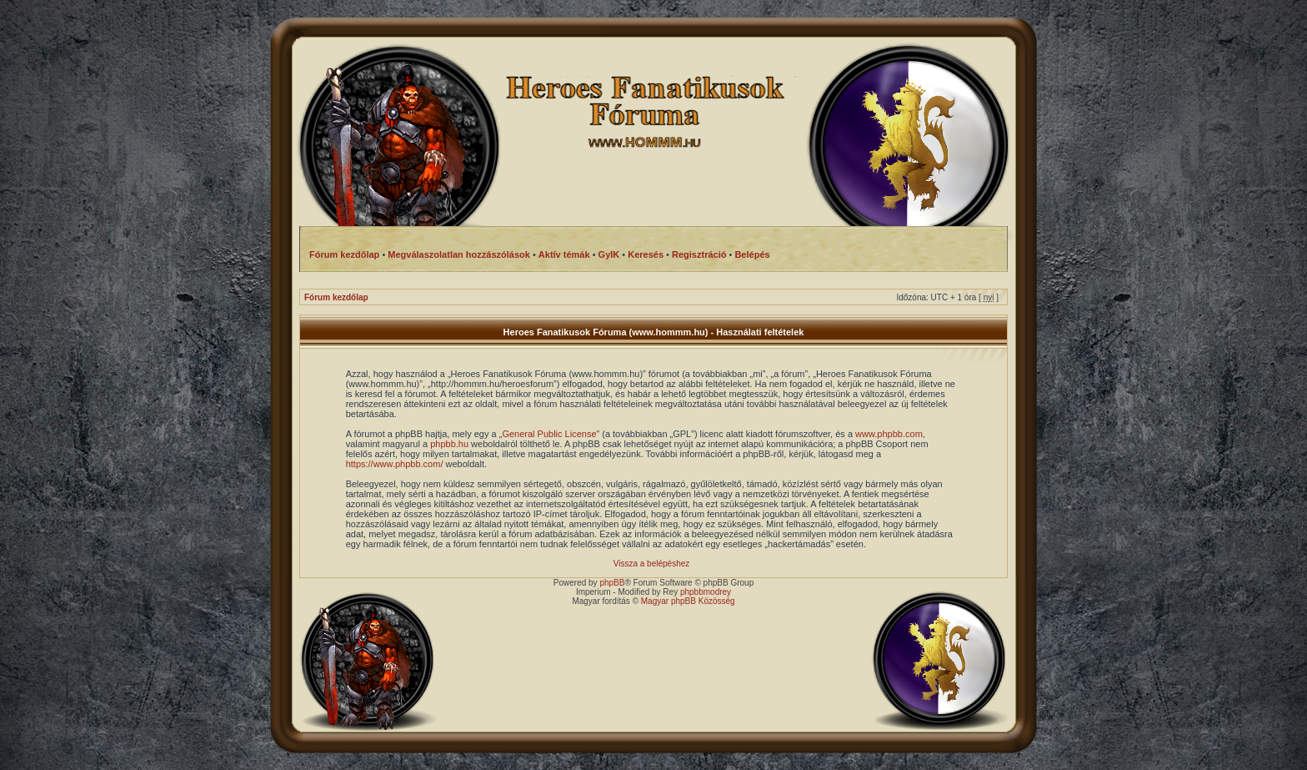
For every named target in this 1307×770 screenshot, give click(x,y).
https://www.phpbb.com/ (394, 464)
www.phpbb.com (889, 434)
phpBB (611, 582)
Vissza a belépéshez (651, 563)
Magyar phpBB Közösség (688, 601)
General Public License (549, 434)
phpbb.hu (449, 444)
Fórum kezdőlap (336, 297)
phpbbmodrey (705, 591)
